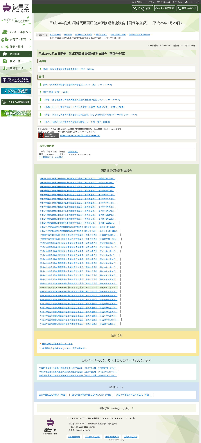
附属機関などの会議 (83, 35)
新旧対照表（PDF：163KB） (56, 92)
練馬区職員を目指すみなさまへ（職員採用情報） (64, 348)
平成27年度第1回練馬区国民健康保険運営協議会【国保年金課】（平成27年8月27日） (78, 368)
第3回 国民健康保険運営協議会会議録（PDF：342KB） (69, 69)
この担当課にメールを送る (51, 157)
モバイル (178, 2)
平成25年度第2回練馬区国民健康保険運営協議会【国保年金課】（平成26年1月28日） (78, 372)
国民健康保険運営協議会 (139, 35)
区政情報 (68, 35)
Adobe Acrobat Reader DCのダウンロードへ (69, 135)
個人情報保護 (93, 418)
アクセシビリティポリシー (113, 418)
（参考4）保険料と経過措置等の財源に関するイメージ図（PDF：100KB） (77, 122)
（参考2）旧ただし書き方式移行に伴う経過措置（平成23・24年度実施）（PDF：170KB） (84, 107)
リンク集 (131, 418)
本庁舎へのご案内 (92, 437)
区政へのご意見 (130, 437)
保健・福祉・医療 (118, 35)
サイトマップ (194, 2)
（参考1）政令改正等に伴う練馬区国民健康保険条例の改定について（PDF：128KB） (82, 99)
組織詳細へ (73, 151)
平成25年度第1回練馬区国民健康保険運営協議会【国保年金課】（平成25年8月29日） (78, 375)
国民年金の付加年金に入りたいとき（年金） (92, 395)
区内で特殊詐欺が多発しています (57, 343)
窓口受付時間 (74, 437)
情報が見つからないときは (114, 408)
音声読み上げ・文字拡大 (144, 2)
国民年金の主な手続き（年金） (53, 395)
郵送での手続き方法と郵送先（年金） (133, 395)
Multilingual (165, 2)
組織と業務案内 (112, 437)
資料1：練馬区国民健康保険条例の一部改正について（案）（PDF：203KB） (78, 84)
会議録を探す (101, 35)
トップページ (55, 35)
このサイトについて (76, 418)
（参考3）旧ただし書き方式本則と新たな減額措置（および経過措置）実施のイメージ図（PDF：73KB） (90, 114)
